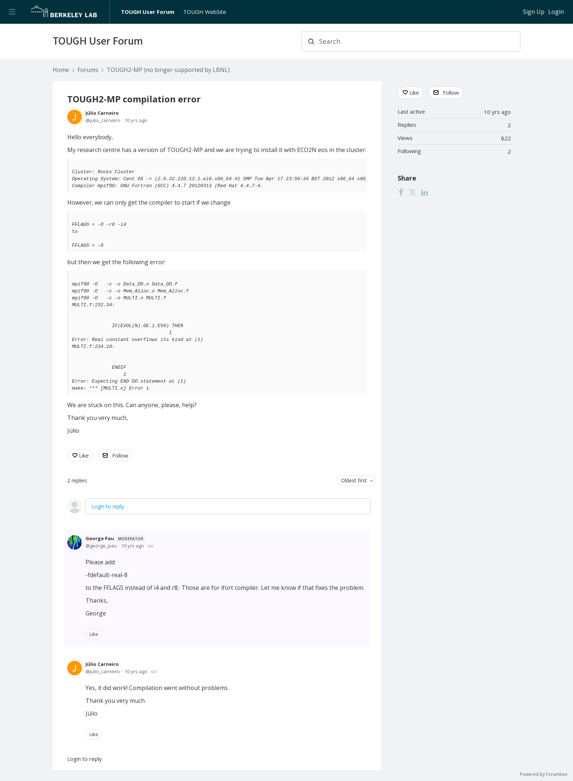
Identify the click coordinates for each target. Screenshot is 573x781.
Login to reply (107, 506)
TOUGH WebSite (204, 11)
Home (61, 70)
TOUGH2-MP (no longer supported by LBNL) (168, 70)
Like (84, 455)
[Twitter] (412, 192)
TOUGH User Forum (147, 11)
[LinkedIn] (424, 192)
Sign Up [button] (533, 12)
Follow (120, 455)
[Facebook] (401, 192)
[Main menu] (12, 12)
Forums (87, 70)
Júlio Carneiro (102, 113)
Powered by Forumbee (544, 774)
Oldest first (354, 480)
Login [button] (556, 12)
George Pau (115, 538)
